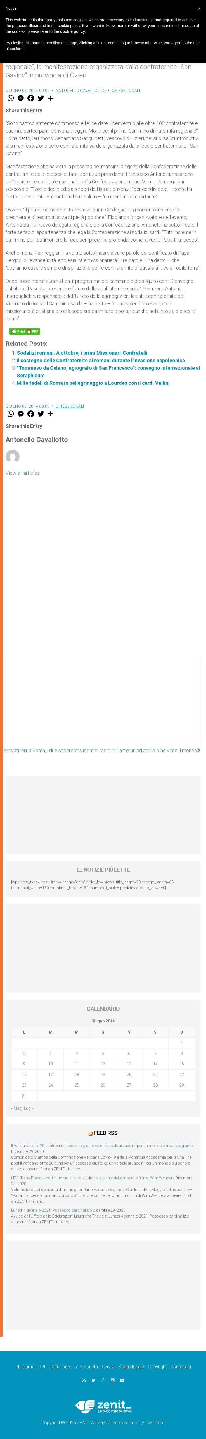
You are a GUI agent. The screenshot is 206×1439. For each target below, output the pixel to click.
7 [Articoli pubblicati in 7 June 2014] (155, 1053)
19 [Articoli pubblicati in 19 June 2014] (103, 1074)
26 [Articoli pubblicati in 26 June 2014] (103, 1085)
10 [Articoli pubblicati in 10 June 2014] (50, 1064)
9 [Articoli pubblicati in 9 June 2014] (24, 1064)
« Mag (16, 1108)
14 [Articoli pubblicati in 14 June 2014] (155, 1064)
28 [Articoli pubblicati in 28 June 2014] (155, 1085)
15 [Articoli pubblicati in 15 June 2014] (181, 1064)
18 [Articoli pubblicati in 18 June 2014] (77, 1074)
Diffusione (60, 1366)
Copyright (157, 1366)
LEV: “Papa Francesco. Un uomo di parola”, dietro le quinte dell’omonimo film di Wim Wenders (93, 1178)
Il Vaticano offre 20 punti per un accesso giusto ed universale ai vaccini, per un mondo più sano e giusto (102, 1145)
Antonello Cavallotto (81, 90)
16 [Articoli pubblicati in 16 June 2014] (24, 1074)
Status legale (131, 1366)
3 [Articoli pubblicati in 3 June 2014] (50, 1053)
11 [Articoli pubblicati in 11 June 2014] (77, 1064)
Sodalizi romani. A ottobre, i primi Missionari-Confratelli (82, 353)
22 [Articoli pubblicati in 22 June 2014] (181, 1074)
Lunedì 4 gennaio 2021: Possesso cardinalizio (51, 1210)
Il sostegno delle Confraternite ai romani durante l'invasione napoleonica (101, 360)
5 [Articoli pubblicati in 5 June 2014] (103, 1053)
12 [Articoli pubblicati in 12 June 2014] (103, 1064)
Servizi (108, 1366)
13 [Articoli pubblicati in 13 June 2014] (129, 1064)
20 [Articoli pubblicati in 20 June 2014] (129, 1074)
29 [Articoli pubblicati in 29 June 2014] (181, 1085)
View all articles (23, 473)
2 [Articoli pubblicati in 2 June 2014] (24, 1053)
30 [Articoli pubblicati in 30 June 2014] (24, 1096)
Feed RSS (105, 1133)
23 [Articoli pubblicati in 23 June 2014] (24, 1085)
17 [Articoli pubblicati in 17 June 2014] (50, 1074)
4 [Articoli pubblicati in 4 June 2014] (77, 1053)
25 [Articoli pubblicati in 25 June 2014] (77, 1085)
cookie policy (72, 31)
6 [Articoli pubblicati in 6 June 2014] (129, 1053)
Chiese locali (126, 90)
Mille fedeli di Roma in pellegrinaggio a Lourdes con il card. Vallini (93, 383)
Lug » (28, 1108)
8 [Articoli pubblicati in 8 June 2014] (182, 1053)
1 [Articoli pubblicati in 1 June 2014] (182, 1043)
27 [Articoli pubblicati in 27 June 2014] (129, 1085)
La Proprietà (86, 1366)
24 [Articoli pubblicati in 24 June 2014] (50, 1085)
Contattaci (181, 1366)
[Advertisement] (103, 705)
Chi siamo (25, 1366)
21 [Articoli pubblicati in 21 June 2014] (155, 1074)
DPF (43, 1366)
